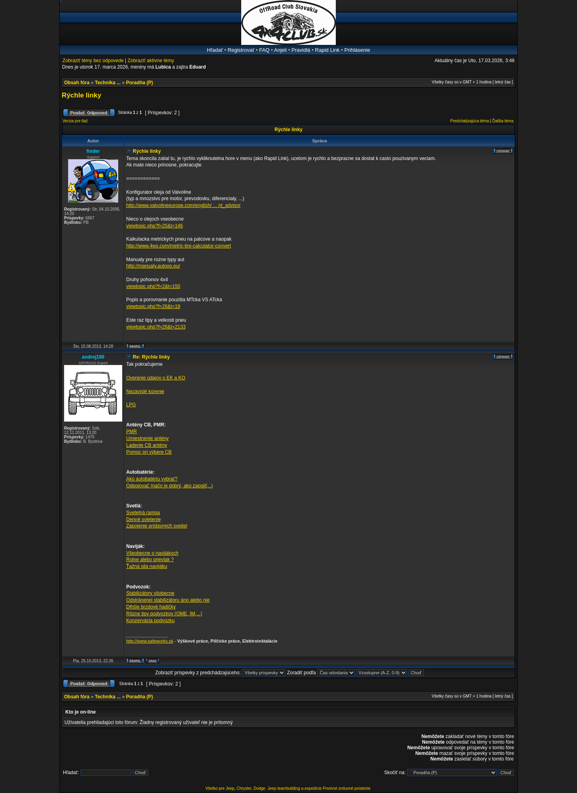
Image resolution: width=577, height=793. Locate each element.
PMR (131, 431)
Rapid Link (327, 50)
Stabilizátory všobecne (150, 593)
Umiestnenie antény (147, 438)
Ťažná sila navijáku (146, 566)
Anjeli (280, 50)
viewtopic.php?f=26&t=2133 (156, 327)
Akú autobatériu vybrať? (152, 479)
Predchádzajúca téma (469, 121)
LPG (131, 405)
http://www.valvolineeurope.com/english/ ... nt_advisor (183, 205)
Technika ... (108, 82)
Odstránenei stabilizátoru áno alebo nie (168, 600)
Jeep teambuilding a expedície (295, 788)
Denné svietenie (143, 519)
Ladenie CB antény (146, 445)
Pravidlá (300, 50)
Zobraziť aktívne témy (150, 60)
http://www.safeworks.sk (149, 641)
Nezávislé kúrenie (145, 391)
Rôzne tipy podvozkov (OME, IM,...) (164, 614)
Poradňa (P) (139, 82)
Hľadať (215, 50)
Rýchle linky (81, 95)
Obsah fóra (76, 82)
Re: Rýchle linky (151, 357)
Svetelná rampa (143, 512)
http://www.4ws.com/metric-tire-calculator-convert (178, 246)
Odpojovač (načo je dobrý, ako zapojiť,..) (169, 486)
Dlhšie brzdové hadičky (151, 607)
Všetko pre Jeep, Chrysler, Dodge (236, 788)
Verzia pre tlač (75, 121)
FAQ (264, 50)
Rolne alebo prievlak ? (150, 559)
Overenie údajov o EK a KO (155, 378)
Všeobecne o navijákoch (152, 553)
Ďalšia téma (502, 121)
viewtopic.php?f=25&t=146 (154, 226)
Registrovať (241, 50)
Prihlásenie (357, 50)
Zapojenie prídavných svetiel (156, 526)
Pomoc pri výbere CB (148, 452)
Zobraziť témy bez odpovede (93, 60)
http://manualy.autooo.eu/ (153, 266)
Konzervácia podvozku (150, 620)
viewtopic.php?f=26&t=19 (153, 306)
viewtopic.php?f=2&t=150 (153, 286)
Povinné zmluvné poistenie (347, 788)
